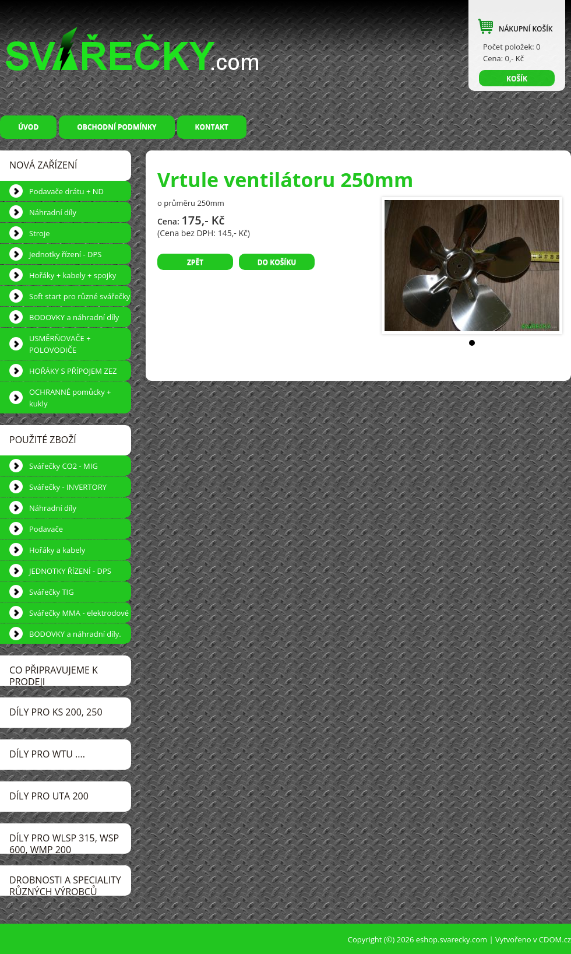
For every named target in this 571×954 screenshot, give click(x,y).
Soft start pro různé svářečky (79, 296)
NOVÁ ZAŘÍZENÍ (43, 165)
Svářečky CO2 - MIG (63, 466)
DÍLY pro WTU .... (47, 754)
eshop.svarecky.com (451, 939)
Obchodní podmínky (116, 127)
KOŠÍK (516, 78)
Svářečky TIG (51, 592)
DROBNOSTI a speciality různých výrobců (65, 885)
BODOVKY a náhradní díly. (75, 634)
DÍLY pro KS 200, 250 (56, 712)
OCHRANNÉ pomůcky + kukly (70, 398)
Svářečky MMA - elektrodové (79, 613)
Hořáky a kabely (57, 550)
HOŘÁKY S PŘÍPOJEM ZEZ (73, 371)
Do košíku (277, 262)
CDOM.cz (555, 939)
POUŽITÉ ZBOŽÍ (42, 439)
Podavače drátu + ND (66, 191)
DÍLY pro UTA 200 (49, 796)
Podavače (46, 529)
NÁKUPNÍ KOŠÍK (525, 29)
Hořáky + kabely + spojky (72, 275)
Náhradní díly (52, 212)
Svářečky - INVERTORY (68, 487)
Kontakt (211, 127)
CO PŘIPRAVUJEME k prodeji (53, 675)
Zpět (195, 262)
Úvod (28, 127)
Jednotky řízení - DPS (65, 254)
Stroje (39, 233)
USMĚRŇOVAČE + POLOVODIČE (60, 344)
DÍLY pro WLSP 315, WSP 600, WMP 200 (64, 843)
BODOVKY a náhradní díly (74, 317)
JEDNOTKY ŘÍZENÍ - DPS (70, 571)
